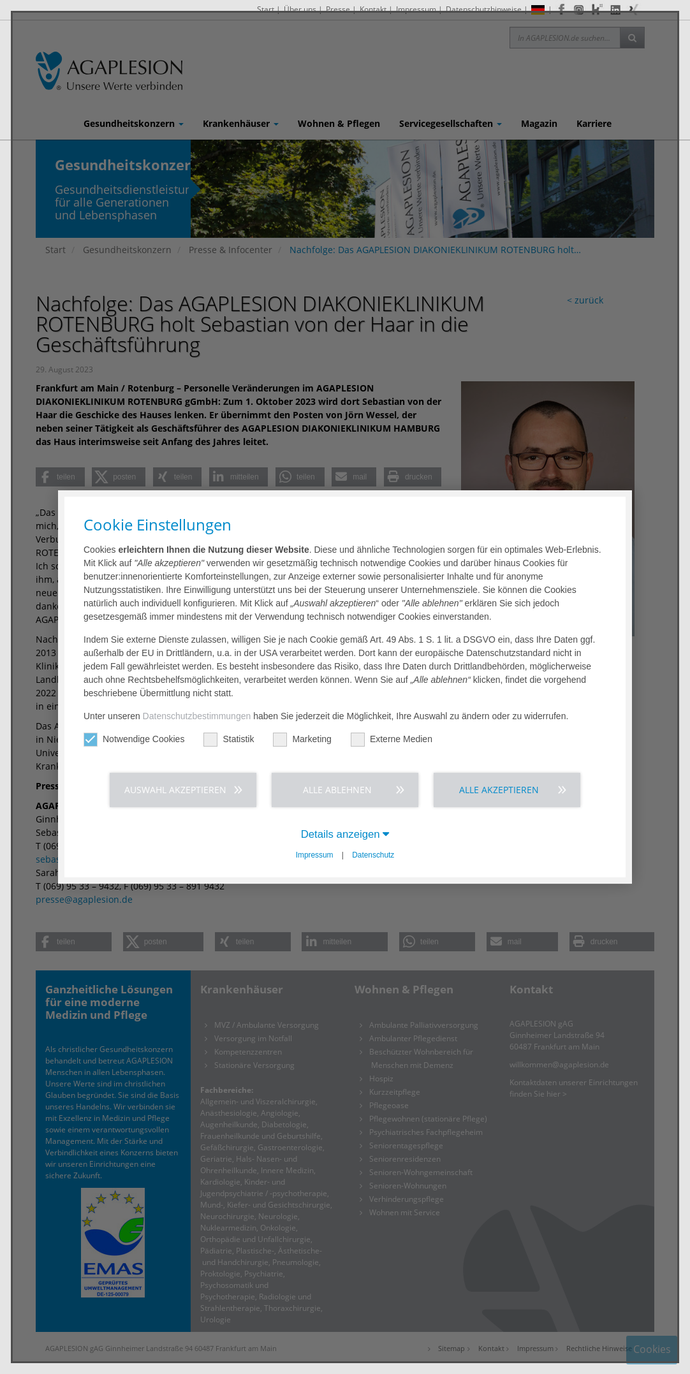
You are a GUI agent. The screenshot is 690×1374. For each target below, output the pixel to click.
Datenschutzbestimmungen (197, 716)
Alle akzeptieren (499, 790)
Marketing (302, 739)
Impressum (315, 855)
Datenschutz (373, 855)
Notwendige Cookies (134, 739)
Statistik (228, 739)
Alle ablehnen (337, 790)
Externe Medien (391, 739)
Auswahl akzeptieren (175, 790)
